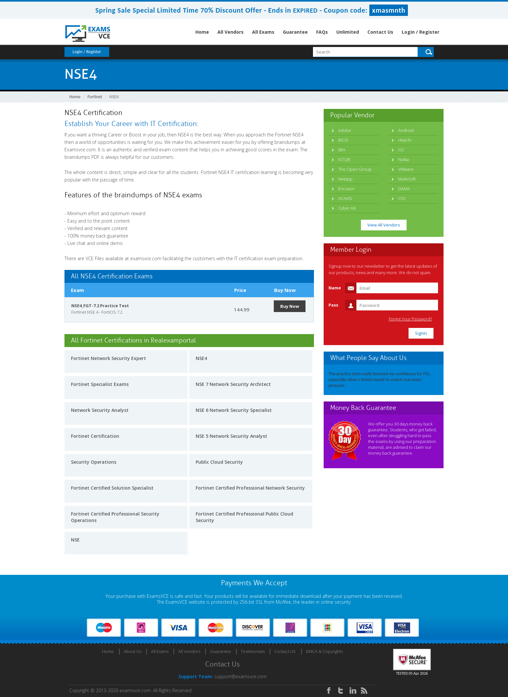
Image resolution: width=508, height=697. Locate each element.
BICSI (343, 140)
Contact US (285, 651)
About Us (132, 651)
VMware (406, 169)
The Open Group (355, 169)
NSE (75, 540)
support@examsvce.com (240, 676)
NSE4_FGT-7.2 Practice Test (100, 305)
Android (406, 130)
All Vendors (230, 32)
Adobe (344, 130)
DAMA (404, 189)
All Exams (263, 32)
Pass (333, 305)
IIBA (341, 150)
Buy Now (289, 306)
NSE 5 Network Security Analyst (231, 436)
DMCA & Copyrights (324, 651)
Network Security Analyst (100, 410)
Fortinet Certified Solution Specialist (112, 488)
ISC (401, 150)
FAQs (322, 32)
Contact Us (380, 32)
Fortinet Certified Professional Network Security (250, 488)
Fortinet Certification (95, 436)
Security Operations (93, 462)
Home (202, 32)
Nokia (403, 159)
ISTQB (344, 159)
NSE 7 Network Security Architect (233, 384)
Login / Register (420, 32)
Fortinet (94, 96)
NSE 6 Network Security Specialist (234, 410)
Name (335, 288)
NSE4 (201, 358)
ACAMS (345, 198)
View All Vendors (383, 225)
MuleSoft (407, 179)
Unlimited (347, 32)
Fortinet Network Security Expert (108, 358)
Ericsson (346, 189)
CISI (401, 198)
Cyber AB (347, 208)
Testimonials (253, 651)
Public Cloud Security (219, 462)
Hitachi (404, 140)
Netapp (345, 179)
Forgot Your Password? (410, 319)
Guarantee (295, 32)
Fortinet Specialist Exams (100, 384)
